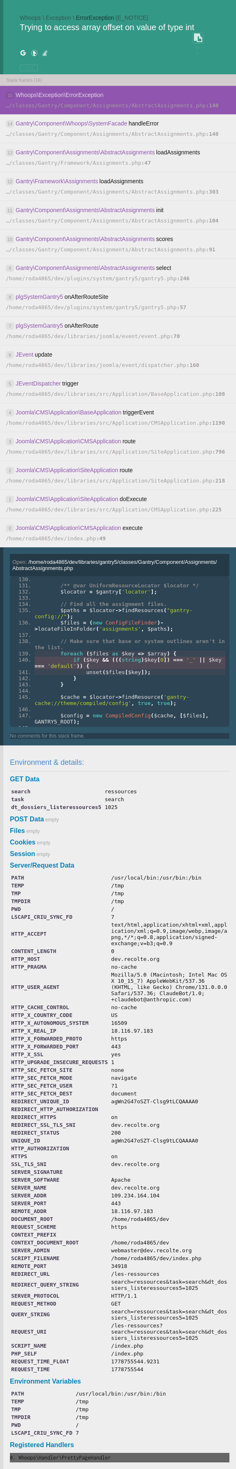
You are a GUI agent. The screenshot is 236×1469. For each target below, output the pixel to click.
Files (17, 830)
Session (22, 853)
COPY (198, 38)
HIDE (28, 68)
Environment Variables (45, 1381)
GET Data (25, 779)
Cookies (22, 842)
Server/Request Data (42, 865)
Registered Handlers (42, 1444)
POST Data (27, 819)
